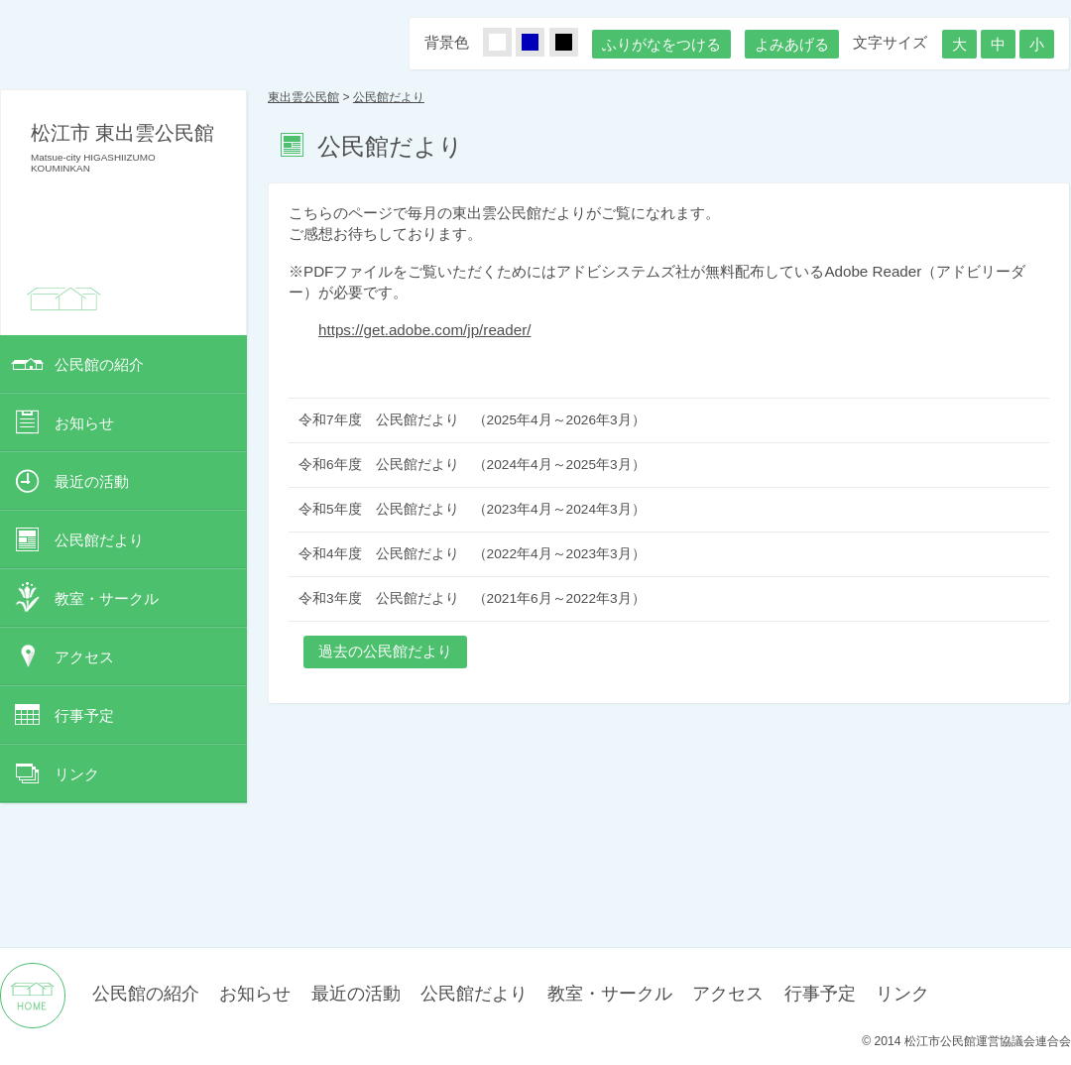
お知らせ (84, 422)
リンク (77, 774)
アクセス (84, 657)
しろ (509, 43)
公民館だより (99, 540)
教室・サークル (107, 598)
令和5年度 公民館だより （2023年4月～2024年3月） (472, 509)
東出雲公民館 (303, 97)
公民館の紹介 (99, 364)
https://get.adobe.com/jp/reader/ (424, 329)
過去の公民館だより (385, 651)
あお (541, 43)
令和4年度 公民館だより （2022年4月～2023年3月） (472, 553)
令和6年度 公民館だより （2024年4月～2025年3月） (472, 464)
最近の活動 (92, 481)
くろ (575, 43)
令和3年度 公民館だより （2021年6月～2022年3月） (472, 598)
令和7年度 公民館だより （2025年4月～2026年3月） (472, 420)
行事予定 (84, 715)
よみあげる (792, 44)
